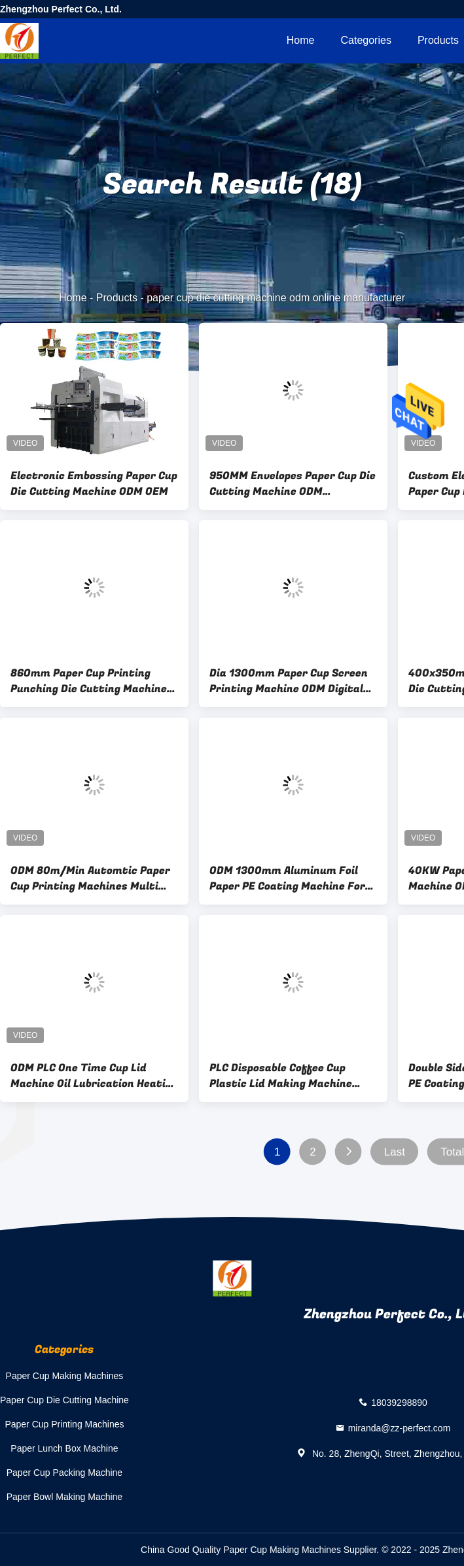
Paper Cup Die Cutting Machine (64, 1400)
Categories (366, 40)
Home (301, 40)
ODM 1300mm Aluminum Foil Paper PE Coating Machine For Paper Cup (287, 878)
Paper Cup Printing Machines (64, 1424)
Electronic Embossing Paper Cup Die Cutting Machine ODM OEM (93, 483)
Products (116, 297)
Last (394, 1152)
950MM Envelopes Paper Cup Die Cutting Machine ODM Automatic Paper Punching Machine (292, 483)
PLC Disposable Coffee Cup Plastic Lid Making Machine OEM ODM (280, 1075)
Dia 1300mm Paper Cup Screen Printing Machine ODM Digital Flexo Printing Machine (288, 681)
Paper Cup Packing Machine (64, 1472)
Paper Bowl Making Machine (64, 1496)
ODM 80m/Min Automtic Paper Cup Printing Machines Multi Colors (90, 878)
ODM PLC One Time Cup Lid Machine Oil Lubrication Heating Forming (94, 1075)
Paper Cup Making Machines (65, 1376)
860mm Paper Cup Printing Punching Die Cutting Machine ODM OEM (88, 681)
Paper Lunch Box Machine (64, 1448)
